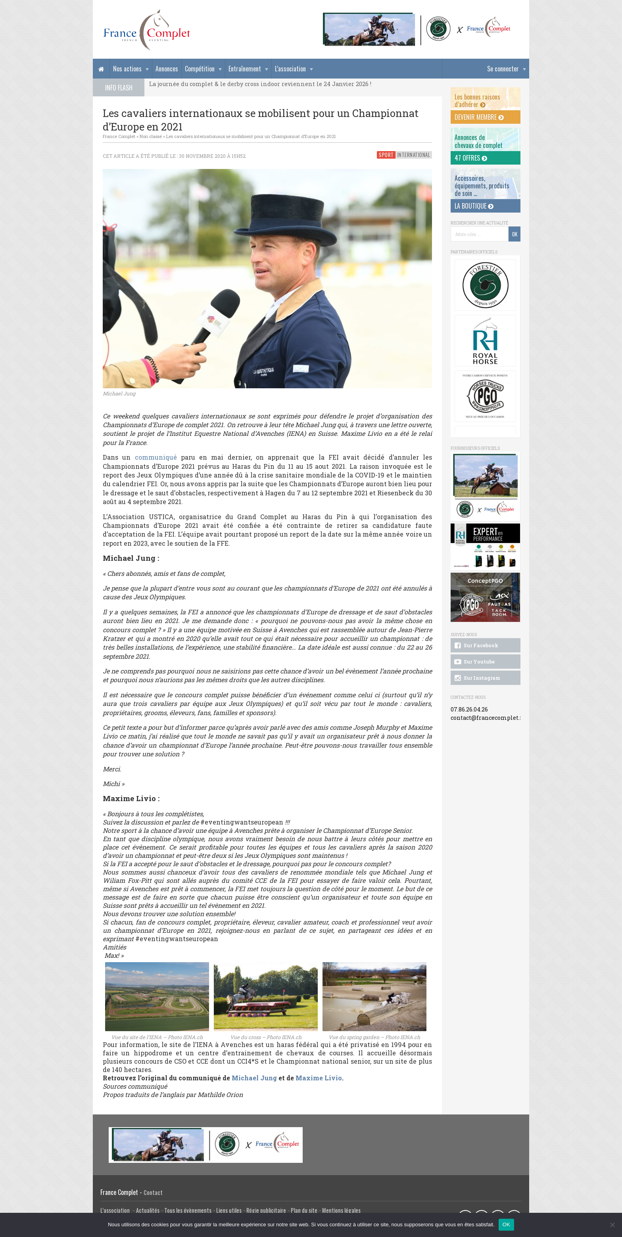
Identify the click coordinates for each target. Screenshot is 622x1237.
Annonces (167, 68)
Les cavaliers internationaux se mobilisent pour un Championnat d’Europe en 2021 (251, 136)
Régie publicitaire (266, 1210)
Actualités (147, 1210)
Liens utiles (229, 1210)
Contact (153, 1192)
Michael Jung (254, 1078)
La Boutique (474, 206)
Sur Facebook (475, 645)
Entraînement (244, 68)
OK (506, 1224)
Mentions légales (341, 1210)
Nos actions (127, 68)
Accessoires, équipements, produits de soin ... (482, 185)
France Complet (119, 136)
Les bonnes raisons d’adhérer (477, 100)
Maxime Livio (319, 1078)
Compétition (200, 68)
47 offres (471, 158)
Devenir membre (479, 117)
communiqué (156, 457)
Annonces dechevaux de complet (479, 141)
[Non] (612, 1225)
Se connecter (503, 68)
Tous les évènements (187, 1210)
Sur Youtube (474, 661)
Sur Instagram (476, 678)
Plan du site (304, 1210)
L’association (290, 68)
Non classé (151, 136)
